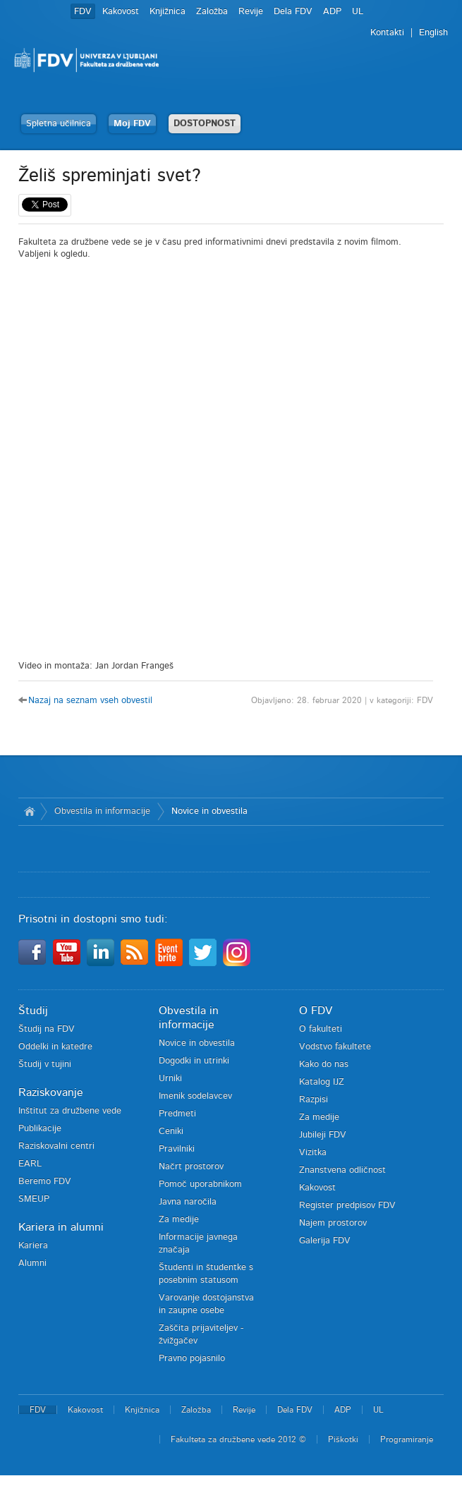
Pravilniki (177, 1149)
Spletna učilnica (58, 123)
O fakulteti (320, 1029)
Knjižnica (168, 11)
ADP (332, 11)
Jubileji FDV (322, 1135)
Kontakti (387, 32)
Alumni (32, 1263)
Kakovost (120, 11)
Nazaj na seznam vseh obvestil (90, 700)
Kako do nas (323, 1064)
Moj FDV (132, 123)
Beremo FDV (44, 1181)
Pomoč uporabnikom (200, 1184)
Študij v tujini (44, 1064)
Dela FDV (293, 11)
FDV (83, 11)
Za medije (179, 1219)
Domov (29, 811)
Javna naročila (188, 1202)
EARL (30, 1164)
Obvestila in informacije (102, 811)
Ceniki (171, 1131)
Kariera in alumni (61, 1227)
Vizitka (313, 1152)
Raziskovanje (50, 1092)
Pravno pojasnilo (192, 1358)
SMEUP (33, 1199)
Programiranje (406, 1439)
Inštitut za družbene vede (69, 1111)
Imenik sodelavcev (195, 1096)
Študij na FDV (46, 1029)
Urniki (170, 1078)
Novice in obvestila (209, 811)
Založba (212, 11)
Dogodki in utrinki (194, 1061)
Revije (250, 11)
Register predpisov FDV (347, 1205)
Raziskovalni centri (56, 1146)
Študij (33, 1010)
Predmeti (177, 1113)
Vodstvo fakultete (335, 1046)
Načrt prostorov (191, 1166)
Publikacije (39, 1128)
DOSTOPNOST (205, 123)
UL (357, 11)
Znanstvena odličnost (342, 1170)
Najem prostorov (333, 1223)
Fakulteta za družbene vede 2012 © (238, 1439)
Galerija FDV (325, 1240)
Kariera (33, 1245)
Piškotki (343, 1439)
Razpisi (313, 1099)
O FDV (315, 1010)
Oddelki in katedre (55, 1046)
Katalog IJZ (321, 1082)
